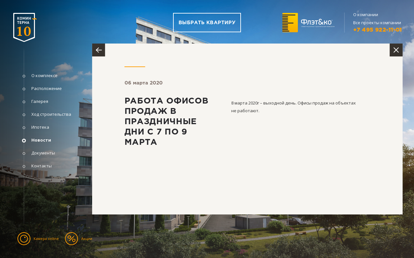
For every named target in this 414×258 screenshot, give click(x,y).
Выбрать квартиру (207, 23)
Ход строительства (51, 114)
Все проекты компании (377, 22)
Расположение (46, 88)
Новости (41, 140)
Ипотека (40, 127)
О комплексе (44, 75)
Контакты (41, 166)
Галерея (39, 101)
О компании (365, 14)
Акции (86, 238)
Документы (43, 153)
